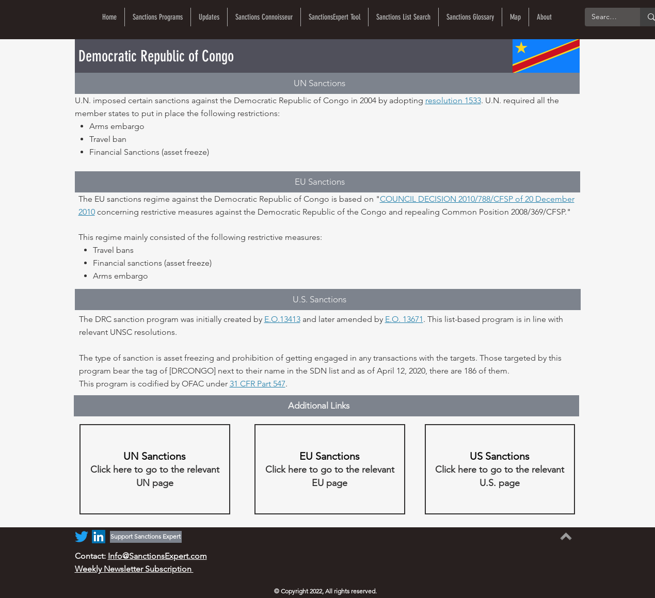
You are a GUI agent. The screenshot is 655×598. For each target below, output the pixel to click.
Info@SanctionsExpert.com (157, 556)
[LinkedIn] (98, 536)
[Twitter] (81, 536)
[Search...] (605, 17)
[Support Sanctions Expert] (146, 537)
